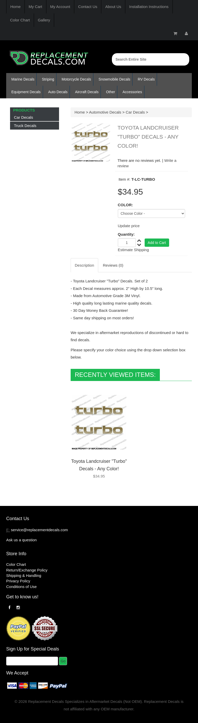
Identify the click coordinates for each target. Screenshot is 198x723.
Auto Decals (58, 92)
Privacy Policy (18, 581)
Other (110, 92)
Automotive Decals (105, 112)
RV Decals (146, 79)
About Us (113, 6)
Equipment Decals (26, 92)
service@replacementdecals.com (39, 530)
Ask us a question (21, 540)
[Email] (32, 661)
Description (84, 265)
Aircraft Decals (86, 92)
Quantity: (126, 234)
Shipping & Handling (23, 575)
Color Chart (20, 20)
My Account (60, 6)
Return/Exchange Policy (26, 570)
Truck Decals (25, 125)
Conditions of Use (21, 586)
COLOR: (125, 205)
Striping (48, 79)
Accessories (132, 92)
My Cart (35, 6)
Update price (129, 226)
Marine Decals (22, 79)
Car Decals (23, 117)
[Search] (150, 59)
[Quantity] (127, 242)
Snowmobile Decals (114, 79)
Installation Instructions (149, 6)
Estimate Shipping (133, 250)
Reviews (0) (113, 265)
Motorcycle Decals (76, 79)
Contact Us (87, 6)
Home (15, 6)
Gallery (44, 20)
